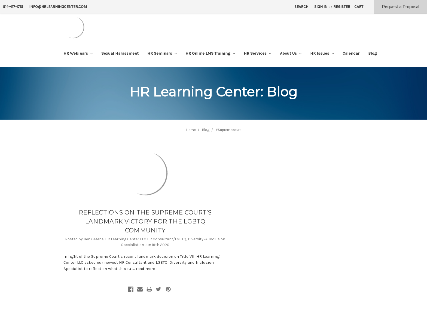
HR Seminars (162, 53)
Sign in (320, 6)
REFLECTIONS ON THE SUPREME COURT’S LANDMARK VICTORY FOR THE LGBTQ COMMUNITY (145, 221)
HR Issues (322, 53)
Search (301, 6)
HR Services (257, 53)
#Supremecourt (228, 130)
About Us (290, 53)
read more (145, 268)
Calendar (351, 53)
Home (191, 130)
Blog (372, 53)
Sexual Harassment (120, 53)
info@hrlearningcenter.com (58, 6)
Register (341, 6)
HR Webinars (78, 53)
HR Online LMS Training (210, 53)
